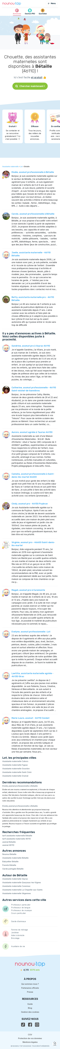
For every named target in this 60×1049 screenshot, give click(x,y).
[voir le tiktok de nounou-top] (23, 1025)
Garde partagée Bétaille (13, 869)
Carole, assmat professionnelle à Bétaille (33, 214)
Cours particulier (18, 913)
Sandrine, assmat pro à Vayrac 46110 (31, 346)
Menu (52, 3)
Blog (30, 1008)
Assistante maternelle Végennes (16, 893)
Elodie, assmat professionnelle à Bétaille (33, 172)
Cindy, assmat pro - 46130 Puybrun (30, 503)
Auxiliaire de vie (18, 946)
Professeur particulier (21, 905)
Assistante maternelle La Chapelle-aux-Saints (22, 890)
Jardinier (15, 932)
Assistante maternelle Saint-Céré (16, 772)
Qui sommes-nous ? (30, 984)
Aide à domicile (17, 935)
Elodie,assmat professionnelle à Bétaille (20, 786)
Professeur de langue (20, 907)
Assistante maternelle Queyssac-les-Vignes (21, 882)
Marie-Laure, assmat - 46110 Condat (30, 718)
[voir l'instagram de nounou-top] (37, 1025)
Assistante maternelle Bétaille (15, 858)
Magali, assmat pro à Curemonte (28, 590)
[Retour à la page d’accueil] (11, 3)
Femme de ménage (19, 930)
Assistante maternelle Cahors (15, 761)
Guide (30, 1004)
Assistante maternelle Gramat (15, 776)
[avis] (30, 970)
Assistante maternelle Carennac (16, 886)
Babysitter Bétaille (10, 861)
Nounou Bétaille (9, 854)
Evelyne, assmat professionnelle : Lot (31, 631)
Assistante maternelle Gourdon (16, 768)
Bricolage (15, 938)
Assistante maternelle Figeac (15, 765)
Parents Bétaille (9, 865)
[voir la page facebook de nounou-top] (30, 1025)
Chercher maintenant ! (30, 86)
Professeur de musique (21, 910)
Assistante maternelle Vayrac (15, 879)
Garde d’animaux (18, 921)
